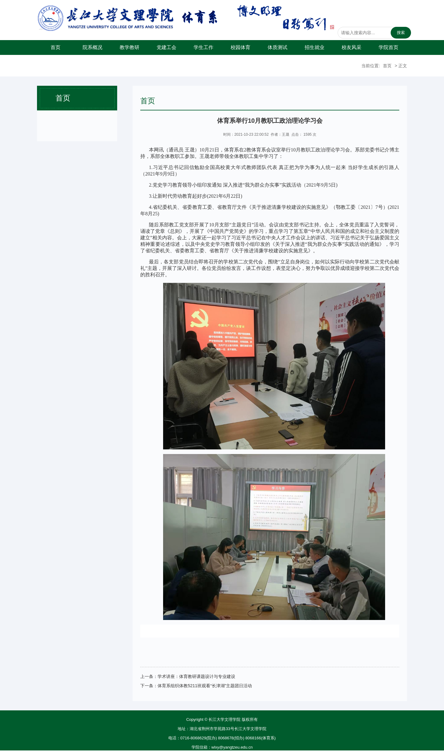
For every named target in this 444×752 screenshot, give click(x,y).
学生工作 (203, 47)
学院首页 (388, 47)
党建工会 (166, 47)
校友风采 (351, 47)
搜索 (401, 32)
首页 (55, 47)
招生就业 (314, 47)
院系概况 (92, 47)
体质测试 (277, 47)
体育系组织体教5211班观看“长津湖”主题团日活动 (205, 685)
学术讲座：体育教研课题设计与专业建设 (196, 676)
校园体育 (240, 47)
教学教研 (129, 47)
